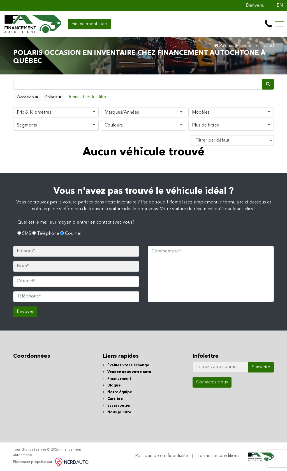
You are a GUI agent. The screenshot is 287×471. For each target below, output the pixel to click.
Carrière (113, 399)
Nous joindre (117, 412)
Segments (27, 125)
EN (280, 5)
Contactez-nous (212, 382)
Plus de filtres (205, 125)
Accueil (224, 46)
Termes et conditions (218, 456)
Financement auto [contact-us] (89, 24)
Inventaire (249, 46)
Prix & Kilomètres (34, 112)
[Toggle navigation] (279, 24)
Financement (117, 379)
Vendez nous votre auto (127, 372)
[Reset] (89, 97)
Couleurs (114, 125)
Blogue (112, 385)
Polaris (53, 97)
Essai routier (117, 405)
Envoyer (25, 312)
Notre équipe (117, 392)
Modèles (201, 112)
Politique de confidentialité (161, 456)
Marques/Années (122, 112)
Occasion (27, 97)
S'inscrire (261, 367)
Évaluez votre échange (126, 365)
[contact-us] (268, 24)
